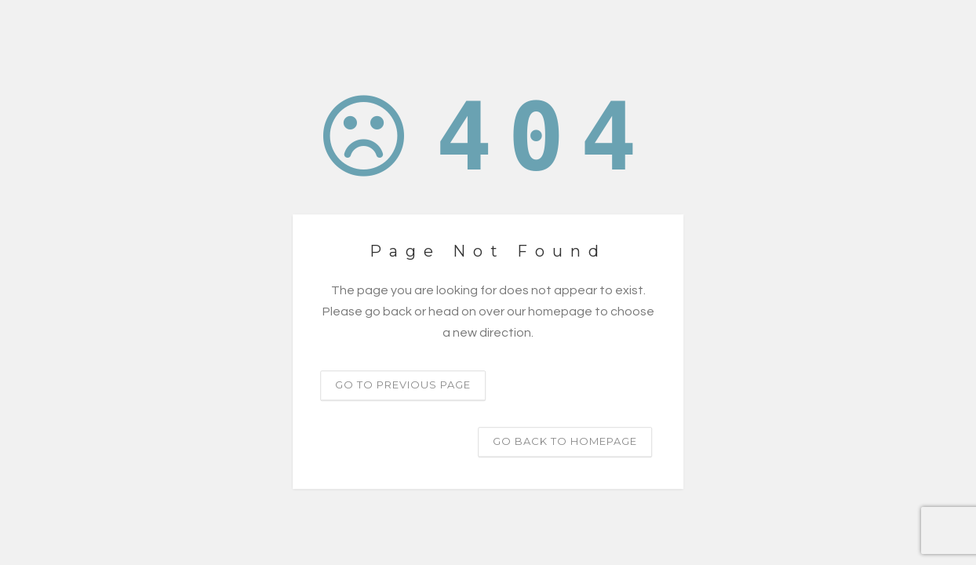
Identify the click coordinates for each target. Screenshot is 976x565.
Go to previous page (403, 384)
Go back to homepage (565, 441)
